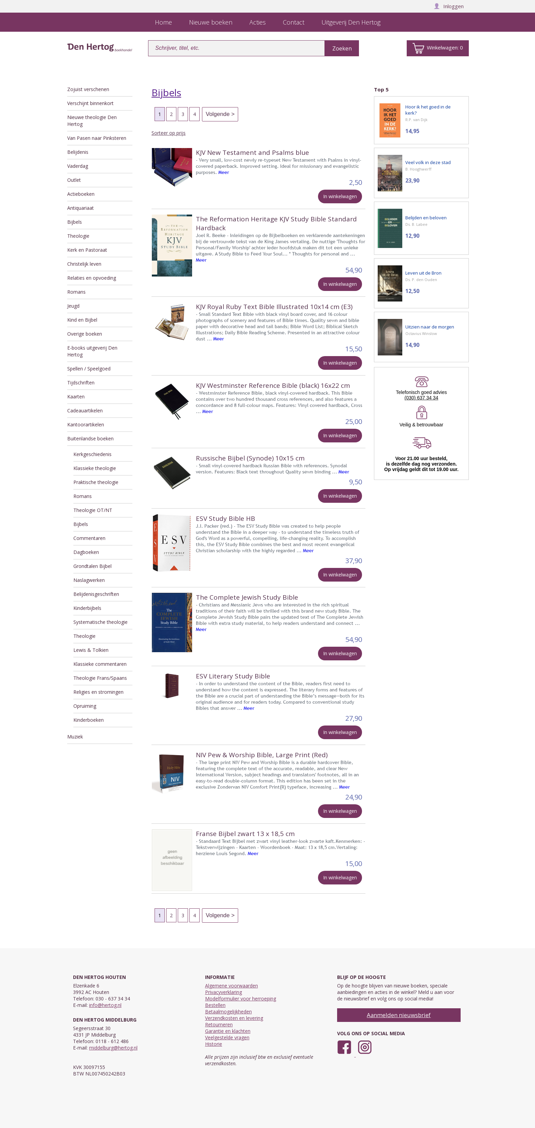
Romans (76, 292)
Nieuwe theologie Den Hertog (92, 120)
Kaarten (76, 396)
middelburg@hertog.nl (113, 1047)
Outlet (74, 180)
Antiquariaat (80, 208)
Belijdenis (77, 152)
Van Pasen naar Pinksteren (96, 138)
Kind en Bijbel (82, 320)
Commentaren (89, 538)
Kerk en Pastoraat (87, 250)
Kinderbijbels (87, 608)
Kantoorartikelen (85, 424)
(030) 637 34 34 (421, 397)
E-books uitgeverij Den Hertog (92, 351)
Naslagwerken (89, 580)
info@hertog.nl (105, 1005)
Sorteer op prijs (168, 133)
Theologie (78, 236)
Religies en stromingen (98, 692)
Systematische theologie (100, 622)
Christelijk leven (84, 264)
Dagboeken (86, 552)
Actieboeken (81, 194)
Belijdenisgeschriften (96, 594)
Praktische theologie (95, 482)
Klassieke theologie (94, 468)
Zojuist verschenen (88, 89)
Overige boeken (84, 334)
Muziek (75, 736)
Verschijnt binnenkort (90, 103)
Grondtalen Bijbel (92, 566)
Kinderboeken (88, 720)
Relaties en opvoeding (91, 278)
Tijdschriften (81, 382)
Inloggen (449, 6)
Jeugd (73, 306)
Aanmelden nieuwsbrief (399, 1015)
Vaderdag (77, 166)
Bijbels (74, 222)
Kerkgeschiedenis (92, 454)
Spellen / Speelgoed (89, 368)
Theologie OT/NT (92, 510)
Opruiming (84, 706)
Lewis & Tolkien (91, 650)
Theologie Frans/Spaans (100, 678)
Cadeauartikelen (85, 410)
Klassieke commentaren (100, 664)
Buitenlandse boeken (90, 438)
